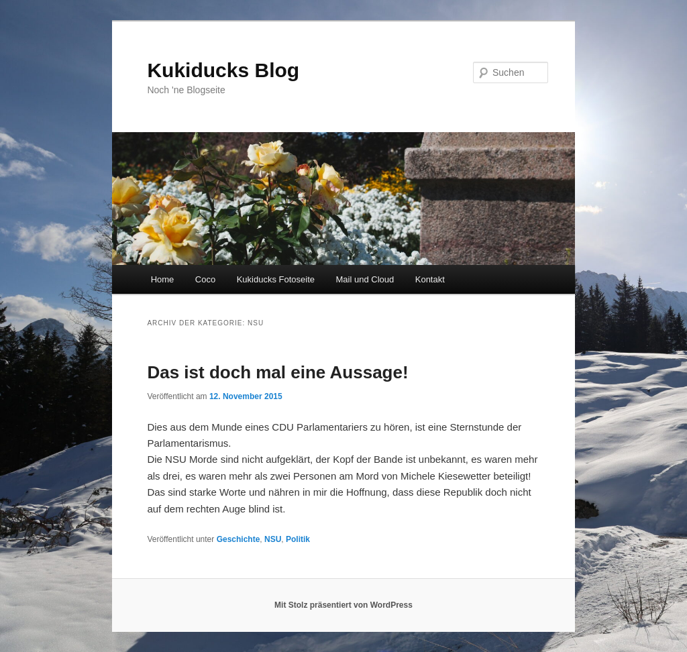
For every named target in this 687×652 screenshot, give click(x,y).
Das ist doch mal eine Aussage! (277, 372)
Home (162, 279)
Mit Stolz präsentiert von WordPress (343, 605)
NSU (272, 539)
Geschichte (238, 539)
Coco (205, 279)
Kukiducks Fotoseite (276, 279)
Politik (298, 539)
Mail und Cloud (365, 279)
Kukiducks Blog (223, 70)
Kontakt (430, 279)
